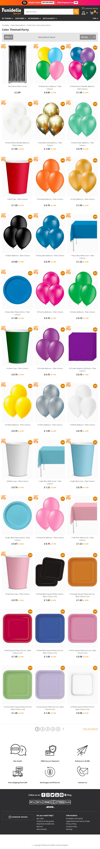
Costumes (19, 18)
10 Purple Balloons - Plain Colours (50, 368)
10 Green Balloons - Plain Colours (82, 312)
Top (94, 18)
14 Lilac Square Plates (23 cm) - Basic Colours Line (50, 708)
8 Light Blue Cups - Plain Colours (82, 481)
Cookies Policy (71, 826)
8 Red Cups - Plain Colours (18, 199)
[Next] (63, 729)
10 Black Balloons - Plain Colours (17, 255)
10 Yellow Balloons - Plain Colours (17, 425)
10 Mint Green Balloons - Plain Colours (82, 144)
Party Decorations (18, 25)
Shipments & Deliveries (45, 824)
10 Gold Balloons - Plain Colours (82, 199)
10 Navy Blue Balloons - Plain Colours (50, 255)
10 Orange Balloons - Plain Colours (50, 199)
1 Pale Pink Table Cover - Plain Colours (82, 538)
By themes (6, 18)
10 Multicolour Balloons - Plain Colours (50, 87)
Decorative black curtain (17, 86)
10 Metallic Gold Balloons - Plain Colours (50, 144)
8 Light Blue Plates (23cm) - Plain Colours (17, 538)
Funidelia (5, 25)
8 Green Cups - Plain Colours (17, 368)
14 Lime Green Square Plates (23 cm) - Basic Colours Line (18, 708)
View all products (90, 729)
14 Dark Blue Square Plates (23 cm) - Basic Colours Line (50, 651)
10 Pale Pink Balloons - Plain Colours (50, 537)
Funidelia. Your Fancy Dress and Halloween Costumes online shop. (11, 11)
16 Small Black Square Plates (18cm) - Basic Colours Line (50, 595)
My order (40, 818)
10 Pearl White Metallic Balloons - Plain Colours (17, 144)
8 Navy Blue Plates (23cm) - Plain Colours (17, 313)
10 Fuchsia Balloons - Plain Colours (50, 312)
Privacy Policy (71, 824)
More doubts (42, 829)
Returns (40, 826)
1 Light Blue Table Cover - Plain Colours (50, 482)
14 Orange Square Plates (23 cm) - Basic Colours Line (82, 595)
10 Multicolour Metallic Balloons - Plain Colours (82, 87)
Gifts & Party (49, 18)
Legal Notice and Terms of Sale (78, 821)
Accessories (33, 18)
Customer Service (18, 817)
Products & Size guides (45, 821)
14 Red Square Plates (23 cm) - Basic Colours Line (17, 651)
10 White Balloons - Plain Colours (82, 425)
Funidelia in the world (74, 818)
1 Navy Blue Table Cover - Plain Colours (82, 256)
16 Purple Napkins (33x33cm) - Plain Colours (82, 369)
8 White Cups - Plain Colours (17, 481)
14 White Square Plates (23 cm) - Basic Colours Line (82, 708)
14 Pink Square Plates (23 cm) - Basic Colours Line (82, 651)
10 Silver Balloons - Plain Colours (50, 425)
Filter (7, 37)
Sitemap (69, 829)
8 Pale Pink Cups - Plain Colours (17, 594)
